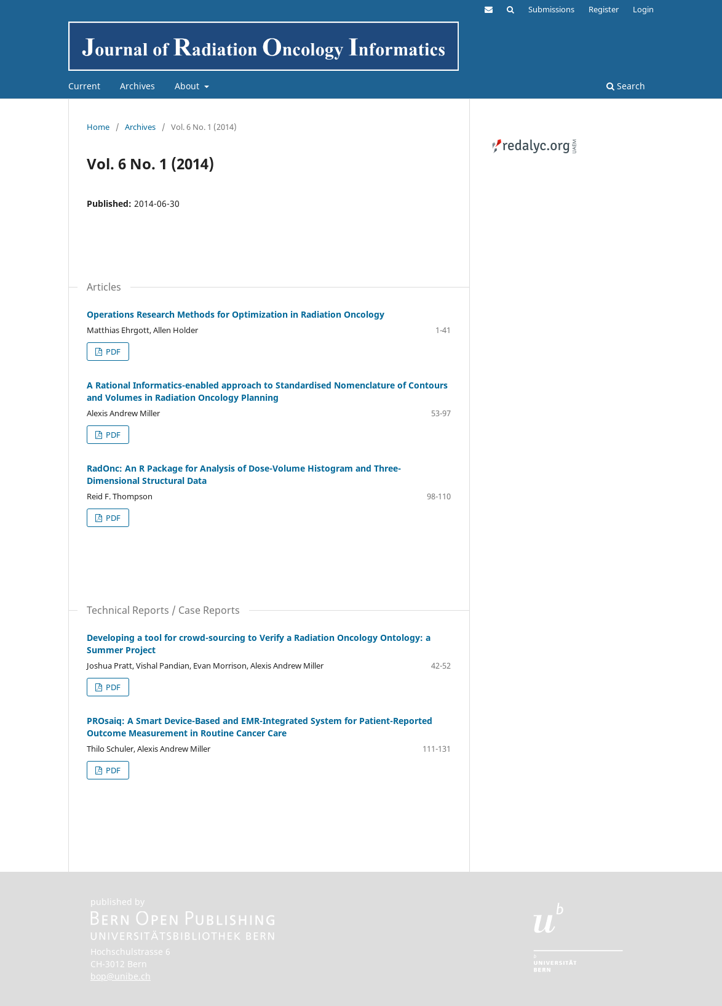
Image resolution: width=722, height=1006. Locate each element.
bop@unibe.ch (120, 976)
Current (84, 86)
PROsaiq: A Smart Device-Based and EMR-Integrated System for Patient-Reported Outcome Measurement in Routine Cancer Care (259, 727)
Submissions (551, 9)
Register (604, 9)
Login (643, 9)
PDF (112, 351)
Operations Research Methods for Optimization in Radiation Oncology (235, 314)
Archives (137, 86)
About (188, 86)
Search (625, 86)
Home (98, 126)
